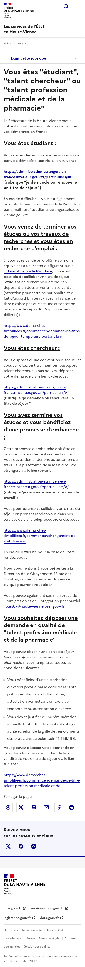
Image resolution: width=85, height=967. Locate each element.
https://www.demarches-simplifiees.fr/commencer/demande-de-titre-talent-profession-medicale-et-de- (42, 780)
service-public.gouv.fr (47, 908)
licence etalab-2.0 (21, 961)
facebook (20, 846)
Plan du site (11, 930)
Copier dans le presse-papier (58, 807)
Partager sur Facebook (8, 807)
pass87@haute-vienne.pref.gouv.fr (34, 606)
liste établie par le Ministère (28, 271)
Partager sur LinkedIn (33, 807)
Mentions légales (50, 938)
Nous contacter (32, 930)
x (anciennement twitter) (8, 846)
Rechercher (65, 6)
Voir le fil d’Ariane (15, 43)
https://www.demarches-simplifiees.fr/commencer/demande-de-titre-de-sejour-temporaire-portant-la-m (42, 331)
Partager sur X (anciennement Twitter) (20, 807)
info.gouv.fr (13, 908)
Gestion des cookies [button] (37, 947)
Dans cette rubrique (28, 58)
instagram (33, 846)
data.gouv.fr (49, 918)
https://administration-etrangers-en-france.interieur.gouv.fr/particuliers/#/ (37, 177)
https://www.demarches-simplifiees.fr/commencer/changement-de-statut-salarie (40, 535)
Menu (78, 6)
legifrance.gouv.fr (17, 918)
